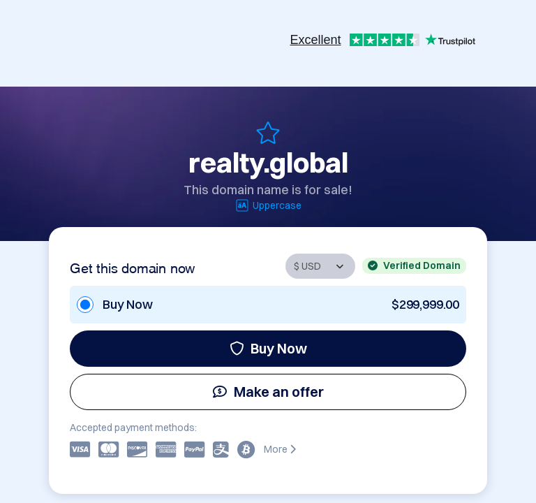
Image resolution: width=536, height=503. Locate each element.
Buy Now (268, 348)
